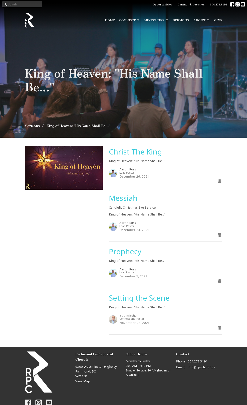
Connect (129, 20)
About (201, 20)
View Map (82, 381)
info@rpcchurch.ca (201, 367)
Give (218, 20)
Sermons (181, 20)
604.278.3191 (218, 4)
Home (110, 20)
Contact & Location (191, 4)
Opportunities (162, 4)
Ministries (156, 20)
